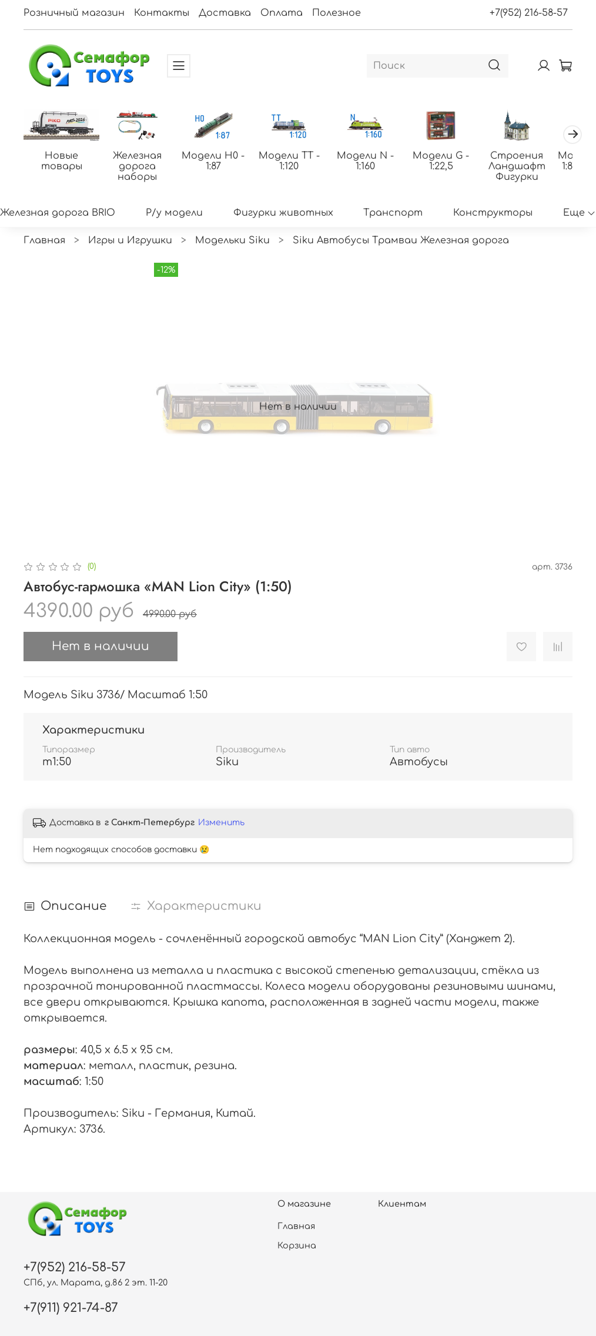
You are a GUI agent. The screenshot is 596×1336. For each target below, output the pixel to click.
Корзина (296, 1245)
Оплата (281, 13)
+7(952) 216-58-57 (529, 13)
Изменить (221, 823)
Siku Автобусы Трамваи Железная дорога (401, 241)
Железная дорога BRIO (57, 214)
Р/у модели (174, 214)
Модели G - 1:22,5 (455, 162)
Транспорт (393, 214)
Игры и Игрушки (130, 241)
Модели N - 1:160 (376, 162)
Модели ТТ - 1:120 (298, 162)
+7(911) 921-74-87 (71, 1308)
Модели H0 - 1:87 (219, 162)
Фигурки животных (283, 214)
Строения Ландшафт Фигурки (533, 167)
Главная (44, 241)
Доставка (225, 13)
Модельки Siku (232, 241)
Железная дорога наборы (141, 167)
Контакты (161, 13)
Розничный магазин (74, 13)
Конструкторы (493, 214)
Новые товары (63, 157)
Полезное (336, 13)
